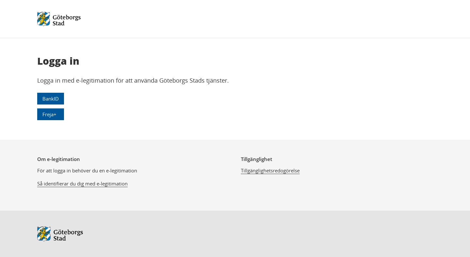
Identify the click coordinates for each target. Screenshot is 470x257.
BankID (50, 98)
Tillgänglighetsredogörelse (270, 170)
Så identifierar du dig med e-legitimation (82, 183)
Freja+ (49, 114)
